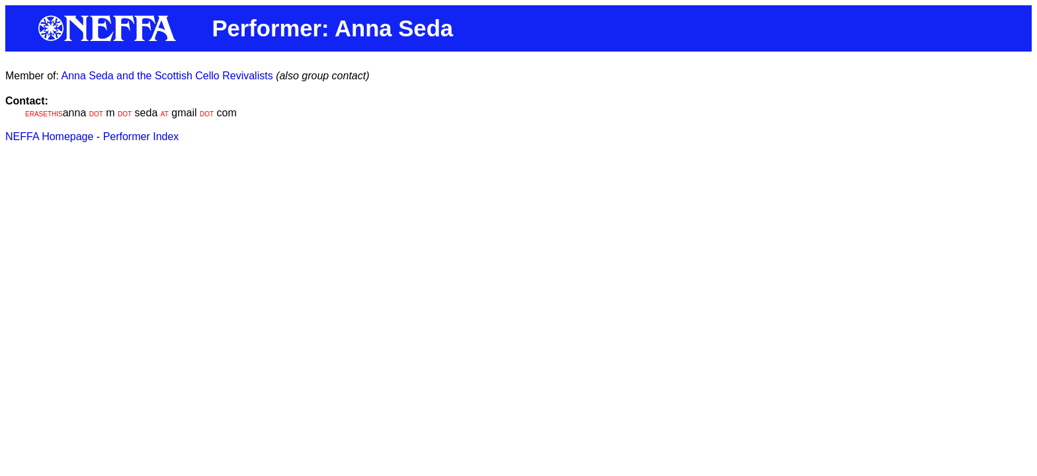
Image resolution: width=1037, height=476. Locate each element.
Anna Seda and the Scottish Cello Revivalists (166, 75)
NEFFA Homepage (49, 136)
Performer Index (141, 136)
